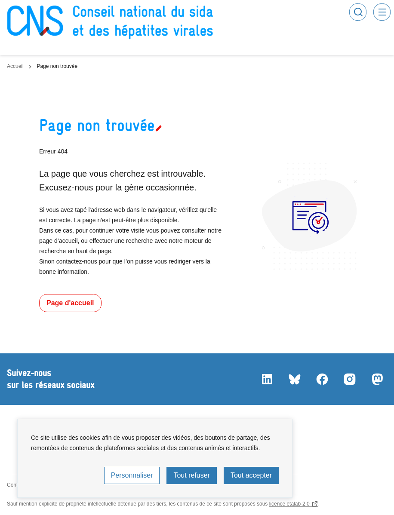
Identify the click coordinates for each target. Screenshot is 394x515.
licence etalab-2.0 (289, 504)
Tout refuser (191, 475)
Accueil (15, 66)
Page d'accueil (70, 303)
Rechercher (357, 12)
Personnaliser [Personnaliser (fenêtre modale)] (132, 475)
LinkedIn (266, 379)
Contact (16, 485)
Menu (382, 12)
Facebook (321, 379)
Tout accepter (251, 475)
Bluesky (294, 379)
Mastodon (376, 379)
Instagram (349, 379)
